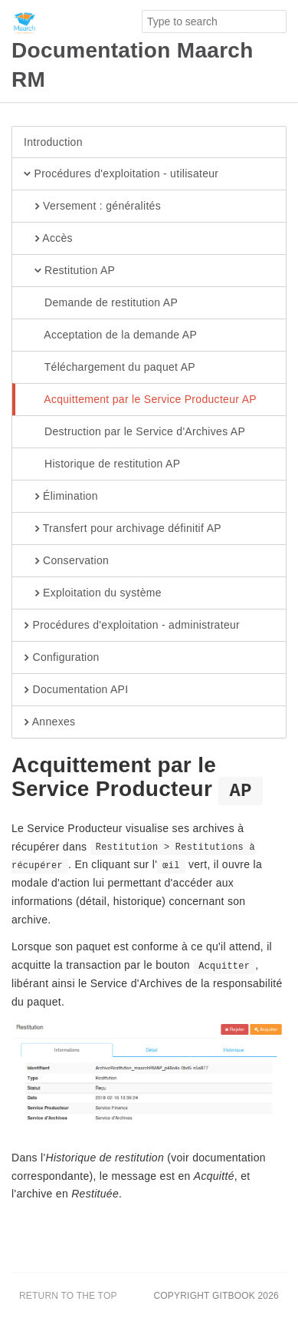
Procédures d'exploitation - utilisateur (121, 174)
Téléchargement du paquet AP (109, 367)
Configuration (62, 658)
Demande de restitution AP (101, 303)
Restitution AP (69, 271)
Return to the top (68, 1295)
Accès (48, 238)
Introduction (53, 142)
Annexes (49, 722)
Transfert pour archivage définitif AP (122, 529)
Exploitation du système (93, 593)
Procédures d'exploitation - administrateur (132, 625)
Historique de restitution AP (102, 464)
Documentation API (76, 690)
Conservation (66, 561)
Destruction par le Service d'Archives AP (134, 432)
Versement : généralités (92, 206)
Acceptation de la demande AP (110, 335)
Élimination (61, 496)
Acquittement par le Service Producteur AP (140, 400)
